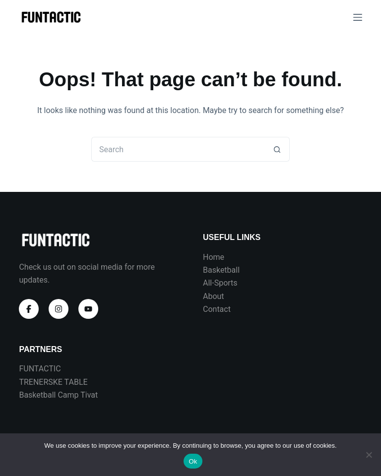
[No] (369, 455)
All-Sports (220, 283)
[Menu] (357, 17)
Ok (193, 461)
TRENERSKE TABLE (53, 382)
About (213, 296)
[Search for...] (178, 149)
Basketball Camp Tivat (58, 395)
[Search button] (277, 149)
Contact (217, 309)
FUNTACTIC (40, 368)
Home (213, 257)
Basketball (221, 270)
